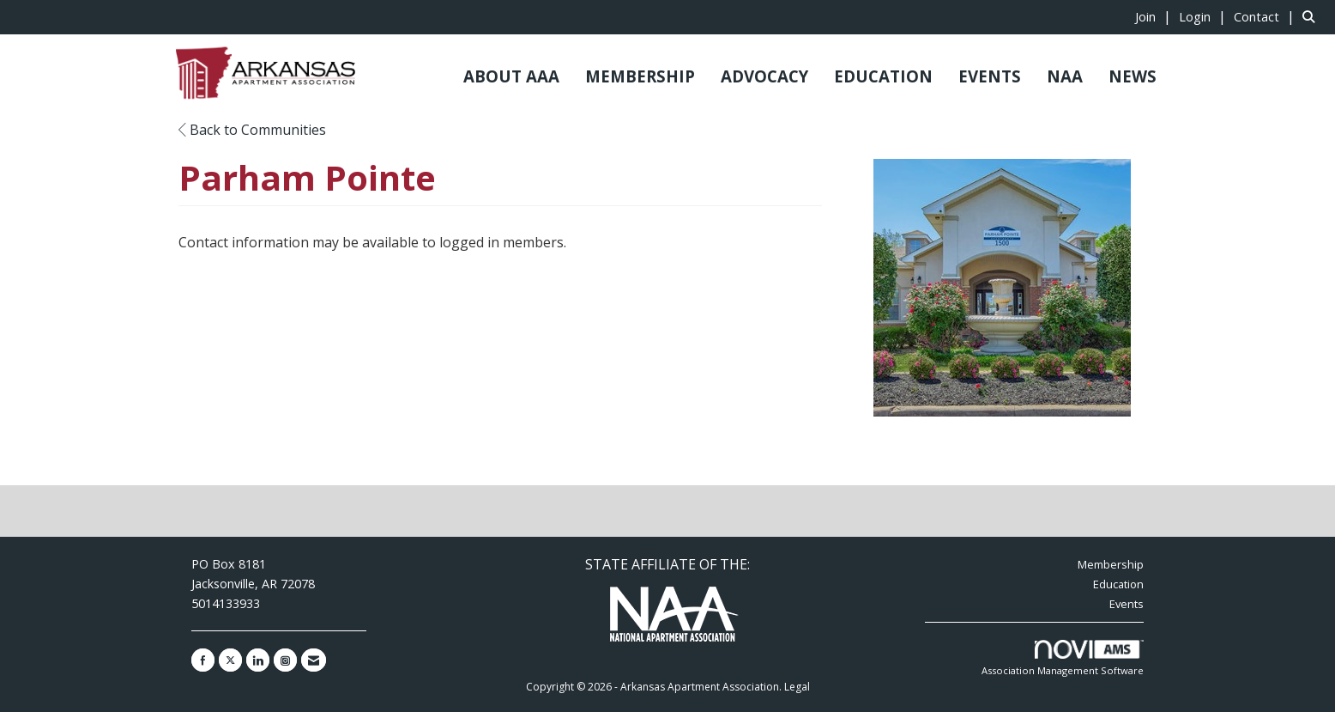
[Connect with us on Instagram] (285, 660)
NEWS (1132, 76)
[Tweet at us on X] (230, 660)
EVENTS (989, 76)
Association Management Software (1063, 658)
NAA (1065, 76)
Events (1126, 604)
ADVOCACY (764, 76)
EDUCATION (883, 76)
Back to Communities (252, 129)
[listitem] (1155, 16)
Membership (1111, 564)
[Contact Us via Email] (313, 660)
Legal (797, 686)
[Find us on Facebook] (202, 660)
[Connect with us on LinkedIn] (257, 660)
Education (1118, 584)
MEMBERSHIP (640, 76)
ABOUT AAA (511, 76)
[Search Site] (1312, 16)
